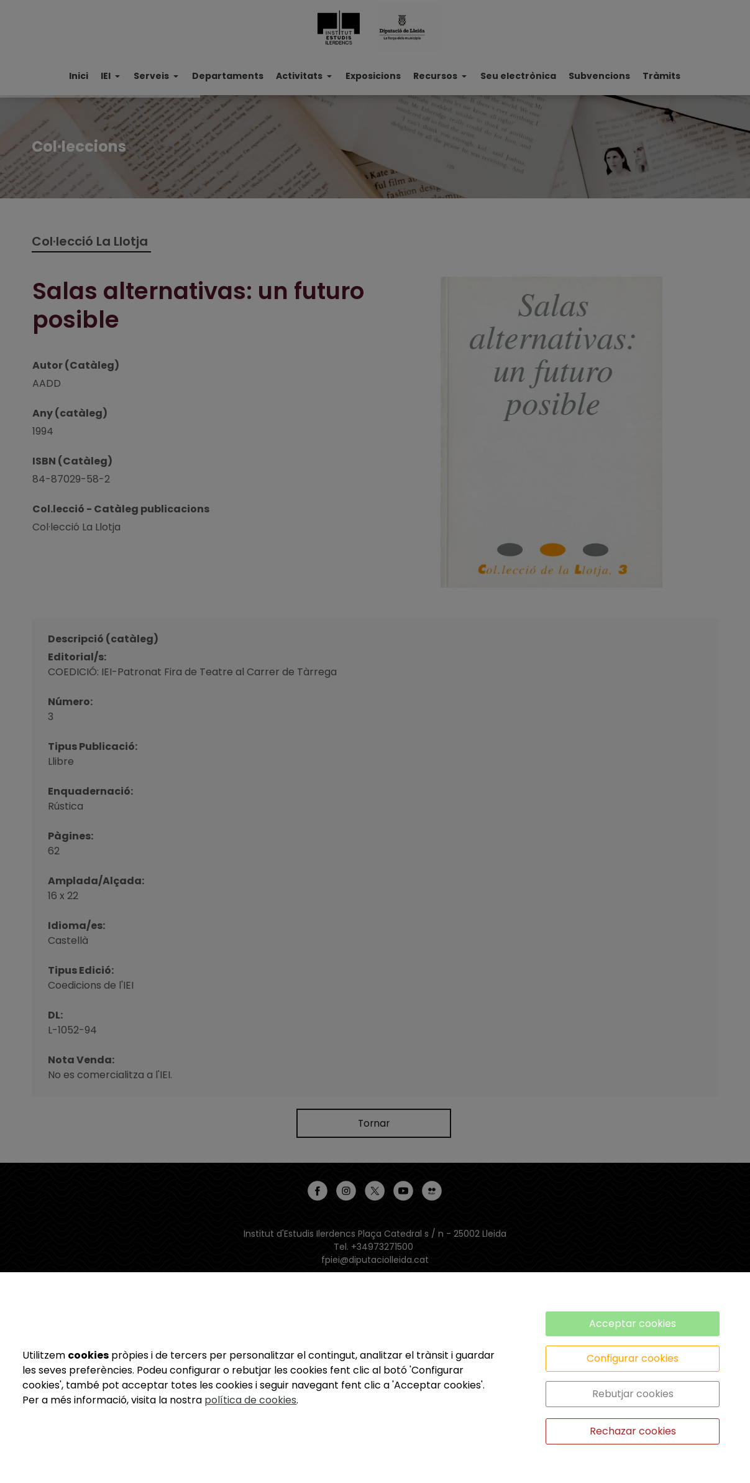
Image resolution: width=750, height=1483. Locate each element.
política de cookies (250, 1400)
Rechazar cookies (633, 1431)
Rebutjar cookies (633, 1394)
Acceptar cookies (632, 1323)
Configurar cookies (633, 1358)
